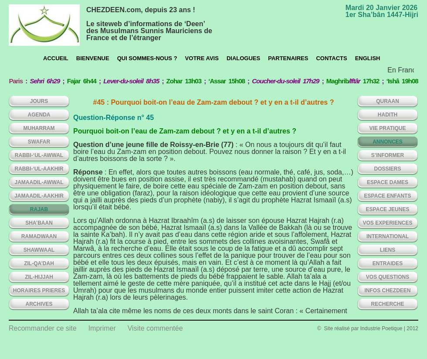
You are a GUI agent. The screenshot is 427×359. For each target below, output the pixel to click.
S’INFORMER (387, 155)
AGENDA (38, 115)
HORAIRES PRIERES (39, 290)
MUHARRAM (39, 128)
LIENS (387, 250)
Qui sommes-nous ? (147, 58)
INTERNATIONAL (387, 236)
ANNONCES (388, 142)
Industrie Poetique (381, 328)
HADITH (387, 115)
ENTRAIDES (388, 263)
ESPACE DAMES (387, 182)
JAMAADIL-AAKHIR (39, 196)
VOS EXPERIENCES (387, 223)
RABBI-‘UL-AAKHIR (39, 169)
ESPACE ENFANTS (387, 196)
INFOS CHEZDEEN (387, 290)
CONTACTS (331, 58)
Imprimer (102, 328)
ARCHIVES (38, 304)
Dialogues (243, 58)
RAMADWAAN (39, 236)
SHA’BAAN (39, 223)
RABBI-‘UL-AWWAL (39, 155)
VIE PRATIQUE (387, 128)
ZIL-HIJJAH (39, 277)
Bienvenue (92, 58)
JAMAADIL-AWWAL (39, 182)
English (367, 58)
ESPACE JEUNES (388, 209)
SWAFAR (39, 142)
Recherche (387, 304)
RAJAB (39, 209)
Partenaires (288, 58)
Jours (39, 101)
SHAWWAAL (39, 250)
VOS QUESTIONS (387, 277)
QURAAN (387, 101)
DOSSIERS (387, 169)
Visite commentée (155, 328)
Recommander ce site (43, 328)
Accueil (55, 58)
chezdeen (44, 25)
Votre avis (202, 58)
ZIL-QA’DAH (39, 263)
